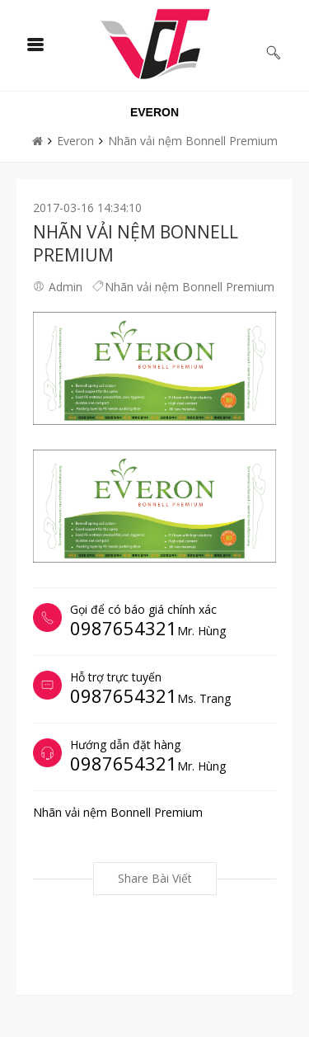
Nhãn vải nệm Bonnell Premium (193, 140)
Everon (75, 140)
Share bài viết (155, 878)
